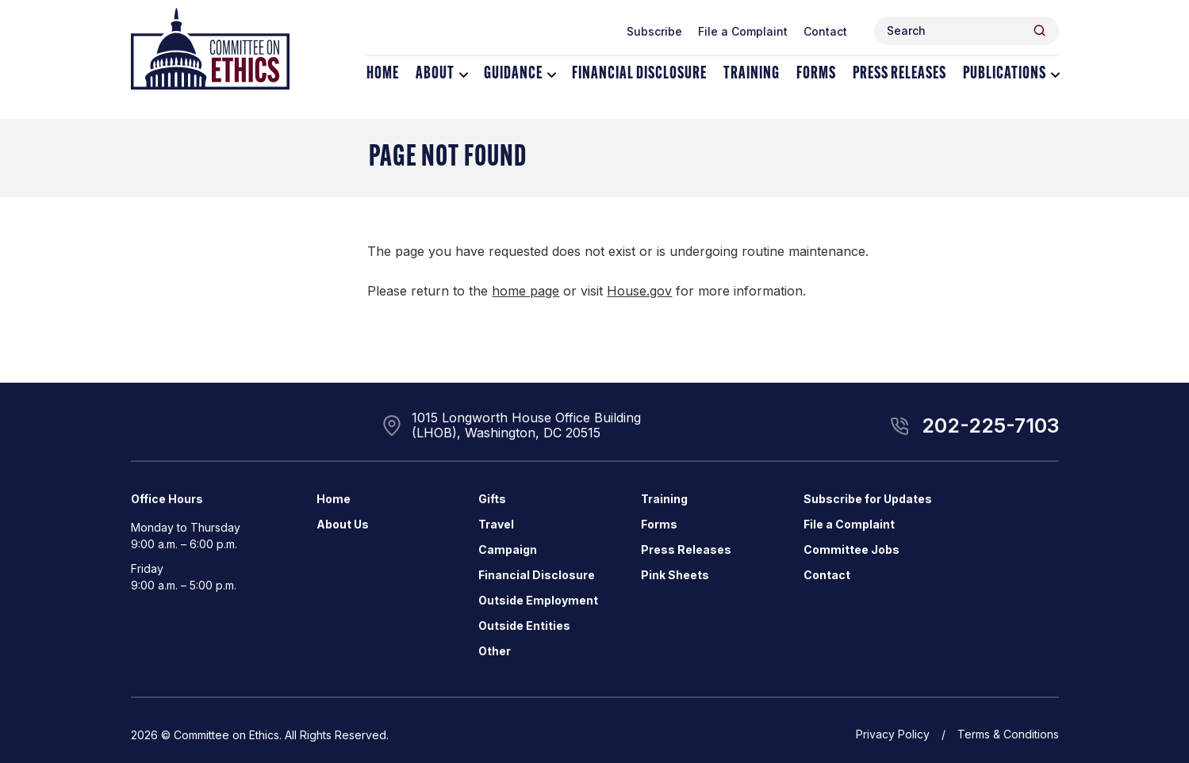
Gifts (492, 498)
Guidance (513, 74)
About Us (342, 524)
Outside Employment (538, 600)
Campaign (507, 549)
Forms (816, 74)
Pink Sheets (675, 575)
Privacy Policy (893, 734)
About (435, 74)
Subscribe (654, 31)
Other (494, 651)
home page (525, 291)
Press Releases (899, 74)
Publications (1004, 74)
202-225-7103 (990, 425)
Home (382, 74)
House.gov (639, 291)
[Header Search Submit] (1039, 30)
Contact (825, 31)
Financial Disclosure (639, 74)
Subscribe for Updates (868, 498)
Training (751, 74)
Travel (496, 524)
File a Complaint (743, 31)
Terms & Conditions (1008, 734)
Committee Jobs (851, 549)
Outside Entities (524, 625)
